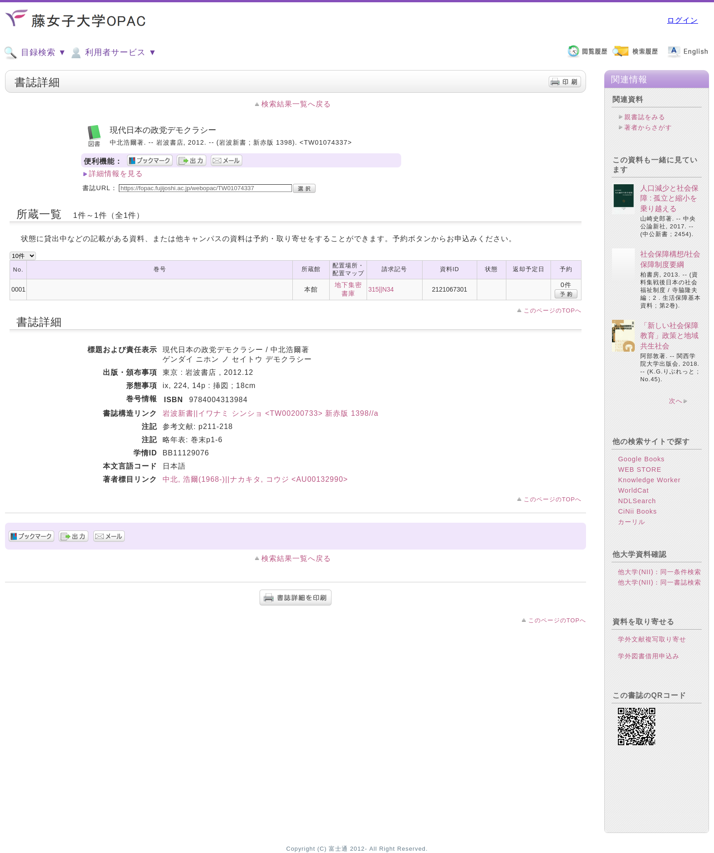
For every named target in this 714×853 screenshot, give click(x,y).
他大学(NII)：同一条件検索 (659, 571)
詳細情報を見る (116, 173)
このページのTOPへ (552, 310)
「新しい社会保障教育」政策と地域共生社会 (669, 336)
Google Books (641, 459)
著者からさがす (648, 127)
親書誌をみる (644, 117)
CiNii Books (637, 511)
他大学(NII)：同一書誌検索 (659, 582)
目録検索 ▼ (35, 53)
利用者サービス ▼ (113, 53)
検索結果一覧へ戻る (296, 104)
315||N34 (381, 289)
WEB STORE (639, 469)
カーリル (631, 521)
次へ (676, 400)
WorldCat (633, 490)
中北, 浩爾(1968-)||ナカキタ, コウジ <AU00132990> (255, 479)
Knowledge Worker (649, 480)
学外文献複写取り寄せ (652, 639)
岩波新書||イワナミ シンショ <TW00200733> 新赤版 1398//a (270, 413)
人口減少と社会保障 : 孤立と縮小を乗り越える (669, 198)
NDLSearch (637, 501)
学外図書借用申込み (648, 656)
